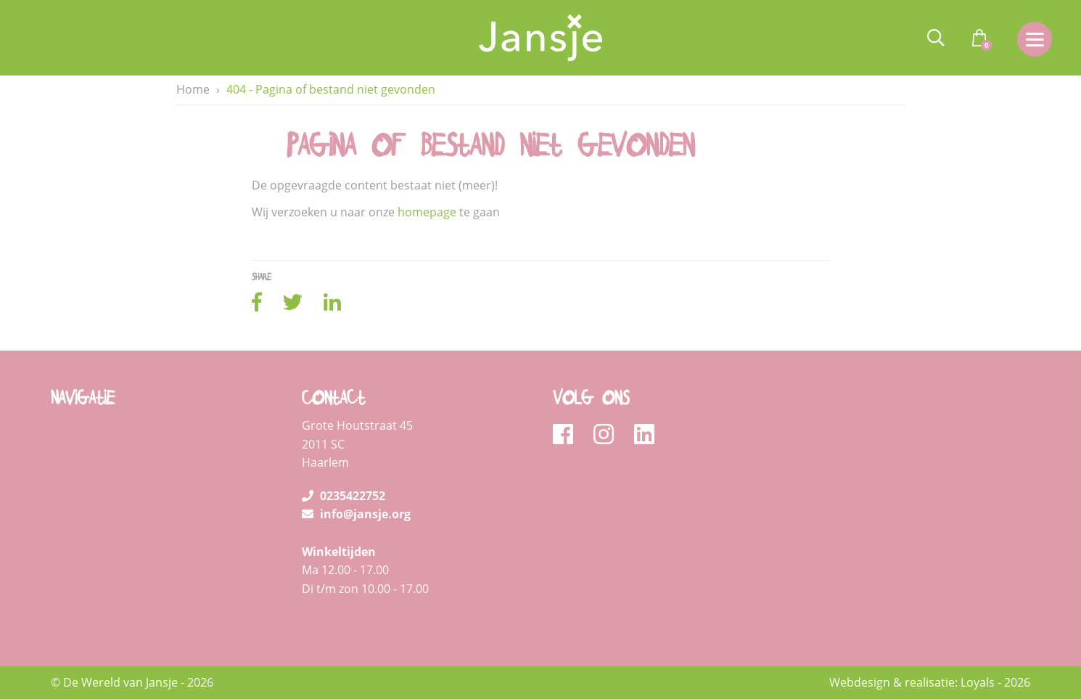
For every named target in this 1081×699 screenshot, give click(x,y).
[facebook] (568, 434)
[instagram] (608, 434)
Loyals (978, 682)
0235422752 (343, 496)
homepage (427, 213)
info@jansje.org (356, 514)
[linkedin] (644, 434)
